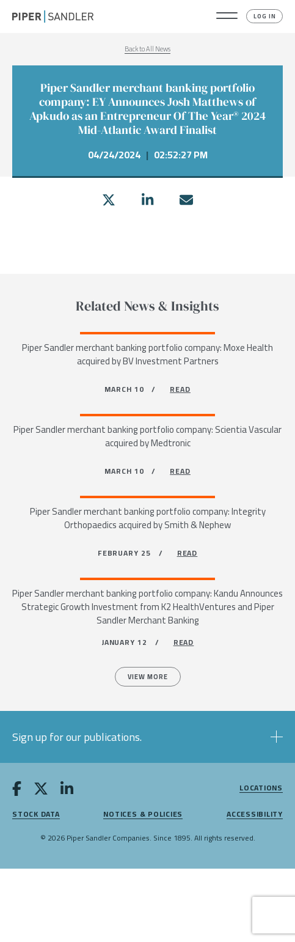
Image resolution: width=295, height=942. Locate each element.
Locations (261, 788)
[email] (186, 200)
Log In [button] (264, 16)
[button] (227, 16)
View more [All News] (148, 677)
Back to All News (147, 49)
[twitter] (109, 200)
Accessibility (255, 814)
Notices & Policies (143, 814)
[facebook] (16, 791)
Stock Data (36, 814)
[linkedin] (147, 200)
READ (180, 389)
